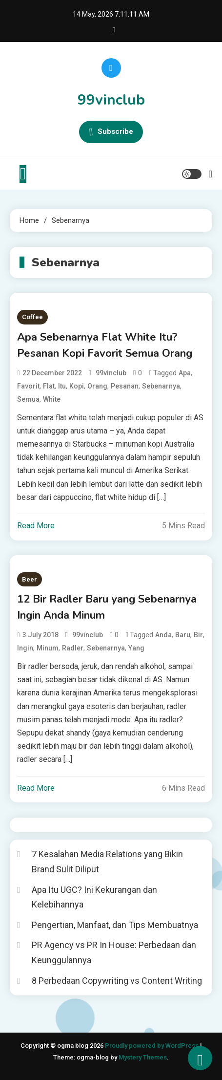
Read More (36, 525)
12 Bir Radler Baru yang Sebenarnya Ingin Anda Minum (107, 607)
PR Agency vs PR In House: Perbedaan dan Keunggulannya (114, 952)
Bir (198, 635)
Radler (72, 648)
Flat (49, 386)
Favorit (28, 386)
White (52, 399)
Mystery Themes (143, 1057)
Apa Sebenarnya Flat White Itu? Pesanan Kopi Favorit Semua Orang (104, 345)
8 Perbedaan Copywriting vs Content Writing (117, 980)
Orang (97, 386)
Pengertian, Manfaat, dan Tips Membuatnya (115, 925)
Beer (29, 579)
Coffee (32, 317)
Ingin (25, 648)
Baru (182, 635)
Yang (136, 648)
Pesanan (125, 386)
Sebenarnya (161, 386)
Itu (62, 386)
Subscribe (111, 132)
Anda (163, 635)
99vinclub (111, 100)
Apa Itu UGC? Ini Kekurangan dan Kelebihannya (94, 897)
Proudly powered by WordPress (152, 1045)
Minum (48, 648)
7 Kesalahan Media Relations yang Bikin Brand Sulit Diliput (107, 861)
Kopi (76, 386)
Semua (28, 399)
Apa (185, 373)
